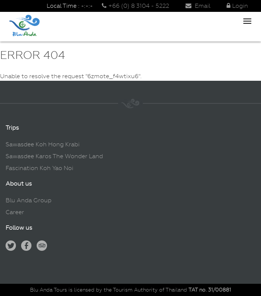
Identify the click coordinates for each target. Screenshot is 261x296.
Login (237, 5)
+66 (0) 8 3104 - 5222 (135, 5)
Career (15, 212)
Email (197, 5)
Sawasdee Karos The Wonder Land (54, 156)
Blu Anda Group (28, 200)
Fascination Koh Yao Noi (39, 168)
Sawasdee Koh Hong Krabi (43, 144)
